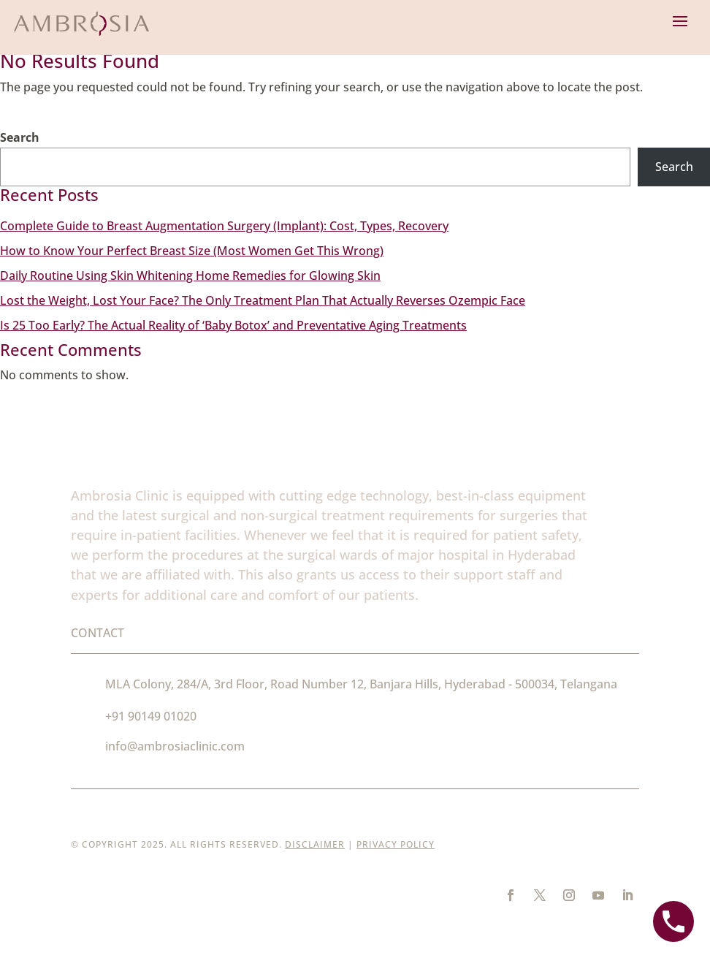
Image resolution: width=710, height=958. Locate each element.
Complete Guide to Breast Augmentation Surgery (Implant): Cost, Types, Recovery (224, 226)
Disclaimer (315, 844)
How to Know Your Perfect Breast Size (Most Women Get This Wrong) (191, 251)
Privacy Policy (395, 844)
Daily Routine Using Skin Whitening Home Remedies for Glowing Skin (190, 275)
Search (19, 137)
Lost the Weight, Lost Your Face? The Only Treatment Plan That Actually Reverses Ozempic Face (262, 300)
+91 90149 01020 (150, 716)
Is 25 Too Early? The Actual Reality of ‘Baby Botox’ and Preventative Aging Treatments (233, 325)
